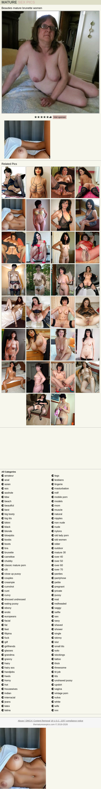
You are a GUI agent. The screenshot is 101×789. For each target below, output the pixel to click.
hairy (6, 663)
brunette (8, 552)
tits (55, 676)
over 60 (57, 565)
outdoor (57, 548)
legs (55, 475)
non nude (58, 522)
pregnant (58, 586)
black (6, 527)
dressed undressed (14, 599)
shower (57, 629)
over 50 (57, 561)
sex (55, 616)
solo (55, 650)
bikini (6, 522)
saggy (56, 608)
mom (56, 505)
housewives (9, 689)
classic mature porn (14, 565)
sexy (56, 620)
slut (55, 642)
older (56, 544)
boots (6, 544)
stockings (58, 655)
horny (6, 680)
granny (7, 659)
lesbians (58, 480)
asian (6, 484)
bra (5, 548)
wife (55, 706)
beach (6, 501)
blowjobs (8, 535)
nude (56, 527)
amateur (8, 475)
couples (7, 578)
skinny (57, 638)
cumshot (8, 586)
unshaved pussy (62, 680)
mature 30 (59, 552)
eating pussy (10, 603)
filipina (7, 633)
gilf (5, 642)
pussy (56, 595)
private (57, 591)
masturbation (60, 488)
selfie (56, 612)
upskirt (57, 684)
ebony (6, 608)
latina (6, 710)
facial (6, 620)
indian (6, 693)
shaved (57, 625)
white (56, 701)
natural (57, 514)
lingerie (57, 484)
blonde (7, 531)
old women (59, 539)
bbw (5, 497)
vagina (57, 689)
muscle (57, 510)
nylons (57, 531)
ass (5, 488)
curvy (6, 595)
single (56, 633)
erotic (6, 612)
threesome (59, 667)
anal (5, 480)
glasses (7, 650)
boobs (6, 539)
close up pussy (11, 574)
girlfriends (8, 646)
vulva (56, 697)
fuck (5, 638)
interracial (8, 697)
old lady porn (60, 535)
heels (6, 676)
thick (56, 663)
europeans (9, 616)
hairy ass (8, 667)
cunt (5, 591)
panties (57, 574)
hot (5, 684)
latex (6, 706)
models (57, 501)
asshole (7, 492)
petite (56, 582)
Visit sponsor (60, 117)
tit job (56, 672)
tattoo (56, 659)
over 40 (57, 556)
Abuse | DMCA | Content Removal (34, 721)
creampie (8, 582)
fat (4, 625)
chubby (7, 561)
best (5, 510)
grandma (8, 655)
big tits (7, 518)
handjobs (8, 672)
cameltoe (8, 556)
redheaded (59, 603)
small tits (58, 646)
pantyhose (59, 578)
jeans (6, 701)
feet (5, 629)
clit (5, 569)
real (55, 599)
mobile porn (59, 497)
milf (55, 492)
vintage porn (60, 693)
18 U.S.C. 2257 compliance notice (67, 721)
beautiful (8, 505)
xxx (55, 710)
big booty (8, 514)
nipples (57, 518)
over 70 (57, 569)
